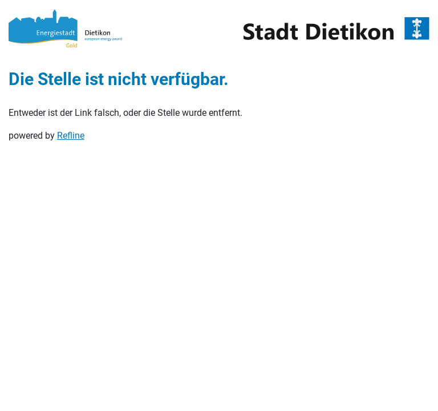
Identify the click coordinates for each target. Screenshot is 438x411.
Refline (70, 135)
